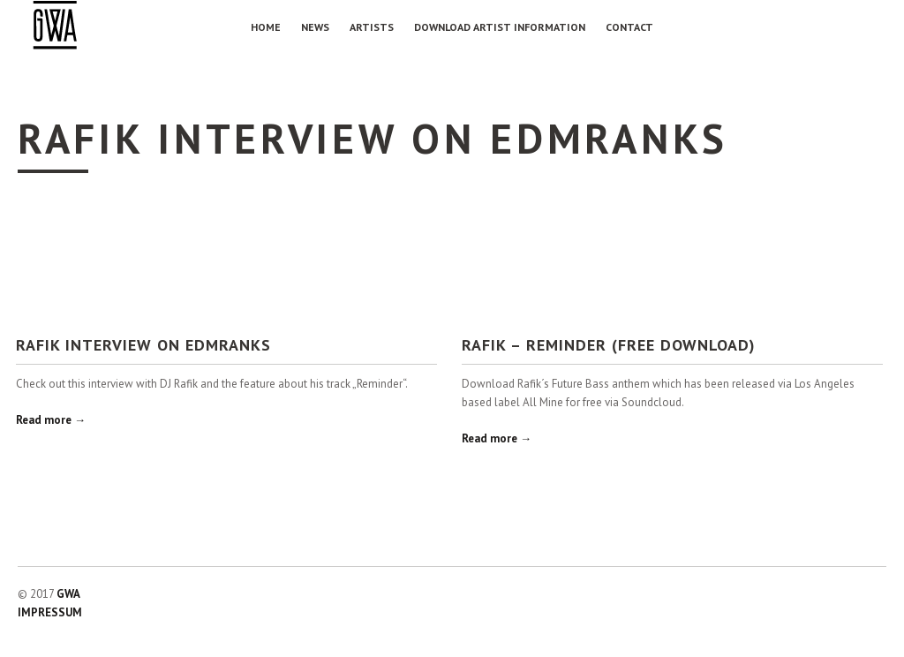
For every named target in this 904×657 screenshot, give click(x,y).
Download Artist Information (499, 27)
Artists (372, 27)
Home (266, 27)
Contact (629, 27)
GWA (68, 593)
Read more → (51, 419)
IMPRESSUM (50, 612)
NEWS (315, 27)
